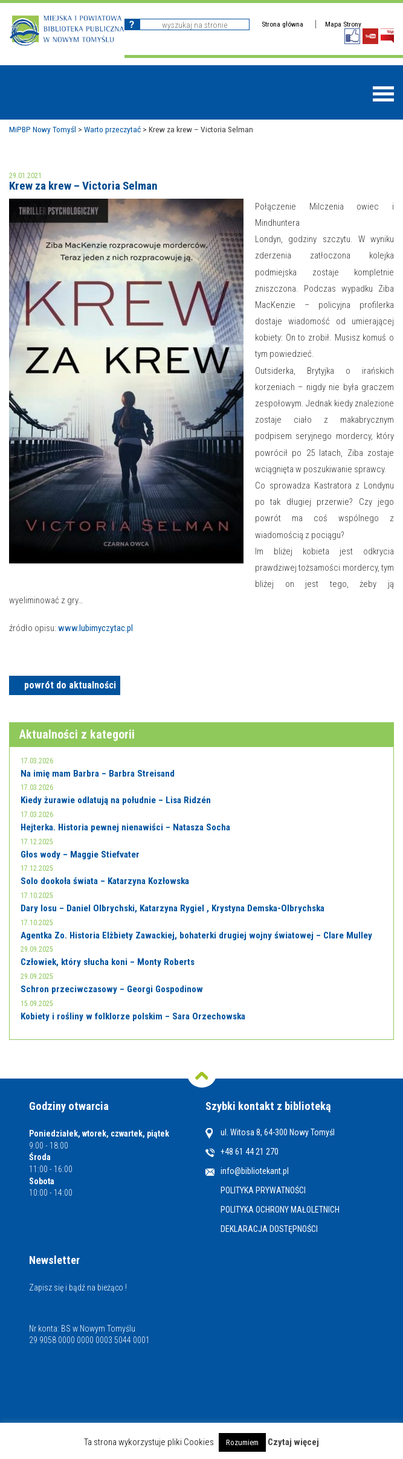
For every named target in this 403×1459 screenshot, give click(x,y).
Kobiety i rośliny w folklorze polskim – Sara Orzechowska (133, 1016)
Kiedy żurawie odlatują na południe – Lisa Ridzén (116, 800)
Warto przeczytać (112, 129)
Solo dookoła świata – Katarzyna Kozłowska (105, 881)
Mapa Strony (343, 24)
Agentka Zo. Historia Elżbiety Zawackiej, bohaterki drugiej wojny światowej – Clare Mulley (196, 935)
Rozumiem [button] (242, 1442)
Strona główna (282, 24)
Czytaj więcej (293, 1442)
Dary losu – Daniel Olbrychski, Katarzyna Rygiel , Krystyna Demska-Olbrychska (172, 908)
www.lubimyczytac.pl (95, 628)
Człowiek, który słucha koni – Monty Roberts (108, 962)
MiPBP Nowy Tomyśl (42, 129)
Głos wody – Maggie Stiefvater (80, 854)
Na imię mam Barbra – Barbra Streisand (98, 773)
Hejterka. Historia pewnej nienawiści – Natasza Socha (125, 827)
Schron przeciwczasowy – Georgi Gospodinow (112, 989)
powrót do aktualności (70, 685)
